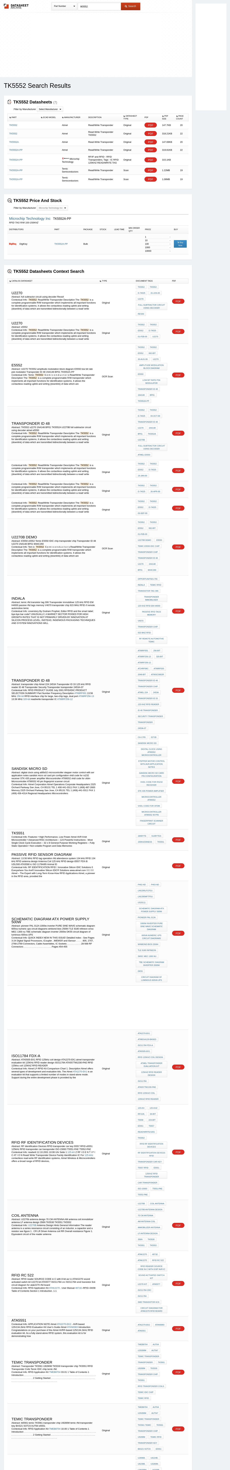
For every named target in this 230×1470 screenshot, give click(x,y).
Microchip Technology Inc (30, 218)
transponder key (147, 1214)
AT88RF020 (143, 590)
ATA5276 (142, 1354)
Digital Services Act (149, 1458)
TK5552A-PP (61, 244)
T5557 (162, 963)
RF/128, (141, 958)
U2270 (140, 296)
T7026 (140, 1382)
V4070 (140, 551)
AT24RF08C (160, 586)
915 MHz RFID (144, 561)
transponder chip (148, 501)
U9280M (141, 1154)
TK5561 (160, 1149)
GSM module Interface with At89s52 (152, 1251)
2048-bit (156, 590)
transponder (145, 633)
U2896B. (141, 1226)
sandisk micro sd (147, 646)
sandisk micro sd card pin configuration (152, 670)
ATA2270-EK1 (80, 924)
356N (140, 1048)
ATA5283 (142, 1344)
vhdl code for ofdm (149, 694)
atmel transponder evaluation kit (152, 917)
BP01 (151, 380)
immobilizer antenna (149, 1039)
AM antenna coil (146, 1034)
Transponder (145, 1149)
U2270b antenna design (150, 1024)
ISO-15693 (142, 1007)
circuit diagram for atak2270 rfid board (152, 1101)
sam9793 (142, 1310)
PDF (150, 125)
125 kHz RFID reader (148, 619)
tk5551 (159, 726)
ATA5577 (155, 1085)
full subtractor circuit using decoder (151, 302)
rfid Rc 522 (157, 1065)
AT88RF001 (80, 608)
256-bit (20, 611)
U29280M (142, 1140)
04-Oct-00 (154, 397)
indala (141, 528)
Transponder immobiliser (152, 537)
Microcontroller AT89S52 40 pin (152, 700)
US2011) (161, 778)
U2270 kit (142, 1085)
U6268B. (155, 1236)
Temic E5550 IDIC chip (148, 496)
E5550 (140, 363)
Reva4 (141, 309)
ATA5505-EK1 (144, 907)
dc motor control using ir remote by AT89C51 (151, 1263)
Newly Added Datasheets (57, 1458)
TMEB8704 (55, 1156)
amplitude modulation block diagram (152, 356)
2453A (155, 609)
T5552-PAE (143, 1012)
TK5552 (141, 287)
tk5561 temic (144, 1199)
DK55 (140, 833)
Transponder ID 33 (148, 614)
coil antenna (156, 1020)
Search (130, 6)
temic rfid (154, 528)
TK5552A (142, 412)
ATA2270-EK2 (64, 1114)
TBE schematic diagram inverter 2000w (152, 826)
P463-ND (154, 769)
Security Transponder (150, 628)
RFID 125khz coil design (150, 912)
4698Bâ (152, 1325)
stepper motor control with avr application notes (151, 661)
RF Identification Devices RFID (152, 982)
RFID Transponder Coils (151, 1168)
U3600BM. (142, 1236)
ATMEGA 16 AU (145, 1258)
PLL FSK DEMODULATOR (149, 1373)
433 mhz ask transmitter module (152, 1398)
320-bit (26, 614)
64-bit (152, 958)
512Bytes (155, 721)
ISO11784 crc (144, 1090)
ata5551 (142, 1121)
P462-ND (142, 769)
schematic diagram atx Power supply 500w (152, 784)
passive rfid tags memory (152, 547)
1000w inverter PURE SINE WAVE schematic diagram (152, 797)
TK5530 (150, 1048)
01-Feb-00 (154, 325)
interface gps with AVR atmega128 (152, 1271)
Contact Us (167, 1458)
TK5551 (161, 1048)
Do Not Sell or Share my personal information (113, 1458)
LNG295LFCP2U (145, 774)
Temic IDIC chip (145, 1173)
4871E (78, 1086)
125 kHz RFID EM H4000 (149, 542)
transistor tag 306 (148, 532)
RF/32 (161, 1320)
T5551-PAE (156, 1007)
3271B (153, 641)
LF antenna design (147, 1043)
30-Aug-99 (154, 346)
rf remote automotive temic (152, 567)
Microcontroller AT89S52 (152, 689)
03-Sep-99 (154, 472)
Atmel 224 (143, 609)
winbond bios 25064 (148, 811)
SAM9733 (142, 1278)
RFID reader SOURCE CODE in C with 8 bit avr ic (152, 1071)
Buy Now (180, 243)
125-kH (71, 983)
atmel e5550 (144, 424)
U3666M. (142, 1245)
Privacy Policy (80, 1458)
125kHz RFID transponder (151, 998)
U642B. (153, 1245)
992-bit (141, 346)
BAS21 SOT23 (144, 1218)
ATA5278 (154, 1354)
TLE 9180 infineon (147, 816)
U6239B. (141, 1231)
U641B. (141, 1240)
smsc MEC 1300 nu (147, 820)
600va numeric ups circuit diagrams (152, 804)
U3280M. (154, 1231)
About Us (180, 1458)
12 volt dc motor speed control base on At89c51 (151, 1288)
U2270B (153, 412)
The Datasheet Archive (16, 6)
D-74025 (141, 292)
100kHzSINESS (145, 726)
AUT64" (154, 1140)
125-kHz (89, 986)
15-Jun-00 (154, 292)
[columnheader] (23, 117)
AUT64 (155, 1135)
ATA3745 (142, 1349)
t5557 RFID (143, 993)
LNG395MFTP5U (145, 778)
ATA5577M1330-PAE (147, 937)
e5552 (163, 320)
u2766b (151, 1382)
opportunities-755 (147, 523)
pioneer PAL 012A (147, 791)
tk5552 (141, 341)
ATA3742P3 (155, 1344)
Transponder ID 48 (148, 375)
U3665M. (153, 1240)
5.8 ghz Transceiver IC (150, 1392)
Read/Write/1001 (146, 968)
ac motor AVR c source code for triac (152, 1304)
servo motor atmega (149, 1283)
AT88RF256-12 (65, 614)
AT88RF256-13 (86, 611)
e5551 (152, 963)
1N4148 (141, 380)
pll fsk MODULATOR (148, 1368)
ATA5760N (154, 1349)
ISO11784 (142, 932)
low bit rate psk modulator (152, 369)
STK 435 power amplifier (151, 684)
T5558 (162, 958)
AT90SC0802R (144, 595)
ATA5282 (142, 1340)
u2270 (140, 407)
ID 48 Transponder (148, 624)
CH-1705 (142, 641)
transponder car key (150, 988)
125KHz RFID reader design (151, 925)
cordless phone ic (148, 1378)
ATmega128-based (147, 897)
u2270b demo (144, 491)
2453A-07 (161, 633)
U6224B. (153, 1226)
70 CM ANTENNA (145, 1029)
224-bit (141, 963)
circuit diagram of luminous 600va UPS (151, 839)
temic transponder (148, 1144)
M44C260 (142, 515)
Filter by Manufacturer (25, 109)
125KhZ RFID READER (148, 946)
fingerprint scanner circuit (151, 707)
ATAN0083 (72, 1117)
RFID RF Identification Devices (152, 974)
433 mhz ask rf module (150, 1363)
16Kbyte (142, 721)
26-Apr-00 (154, 455)
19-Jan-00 (154, 439)
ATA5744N (154, 1340)
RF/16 (151, 1320)
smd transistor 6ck (148, 1095)
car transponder (147, 1002)
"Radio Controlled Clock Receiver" (152, 1296)
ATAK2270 (54, 1086)
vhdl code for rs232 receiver (152, 678)
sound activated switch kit (152, 1079)
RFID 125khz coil (146, 941)
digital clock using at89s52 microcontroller (152, 651)
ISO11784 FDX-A (145, 902)
